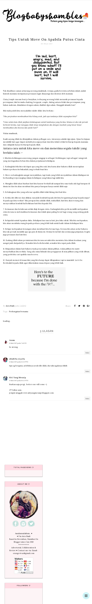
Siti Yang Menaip (17, 377)
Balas (87, 353)
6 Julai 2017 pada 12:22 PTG (18, 362)
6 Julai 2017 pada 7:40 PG (18, 343)
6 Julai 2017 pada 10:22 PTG (18, 380)
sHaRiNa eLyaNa (17, 359)
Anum (12, 340)
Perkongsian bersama (18, 311)
